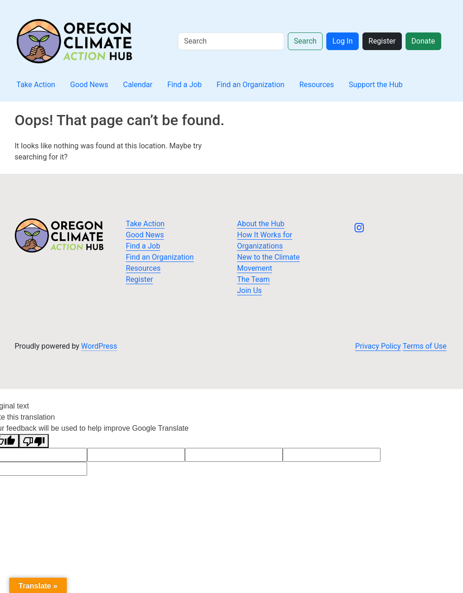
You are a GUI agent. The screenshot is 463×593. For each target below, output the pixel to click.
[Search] (231, 41)
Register (382, 41)
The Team (253, 279)
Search (305, 41)
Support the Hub (376, 84)
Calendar (137, 84)
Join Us (249, 290)
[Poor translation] (34, 441)
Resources (316, 84)
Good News (89, 84)
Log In (342, 41)
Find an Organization (250, 84)
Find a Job (184, 84)
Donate (423, 41)
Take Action (36, 84)
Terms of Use (425, 346)
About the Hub (261, 223)
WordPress (99, 346)
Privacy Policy (378, 346)
